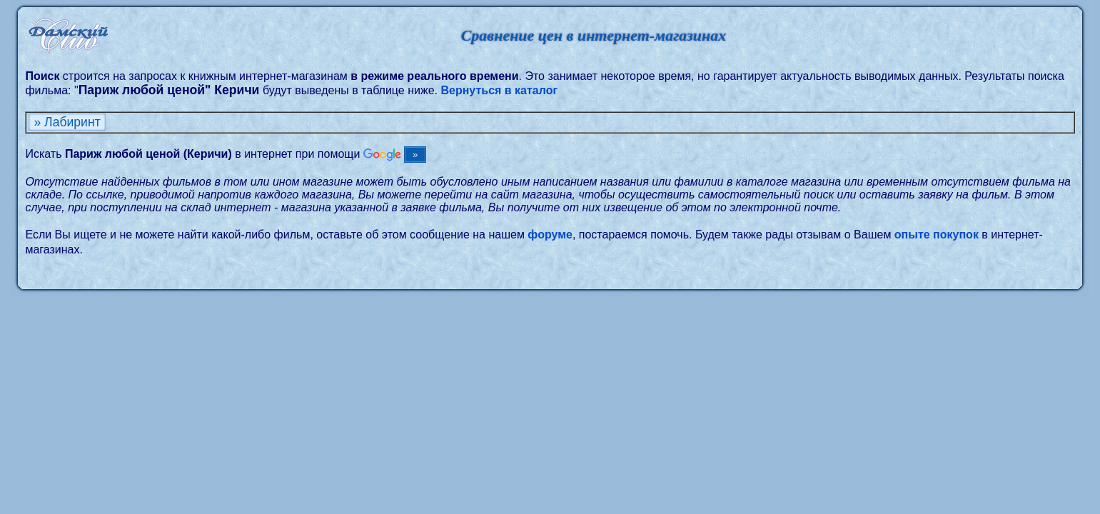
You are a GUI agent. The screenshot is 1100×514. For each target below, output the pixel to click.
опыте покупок (936, 234)
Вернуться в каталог (498, 90)
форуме (550, 234)
